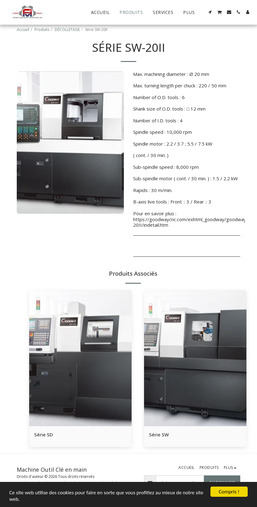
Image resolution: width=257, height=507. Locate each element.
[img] (80, 358)
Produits (41, 29)
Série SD (43, 434)
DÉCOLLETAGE (67, 29)
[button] (210, 12)
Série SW (159, 434)
